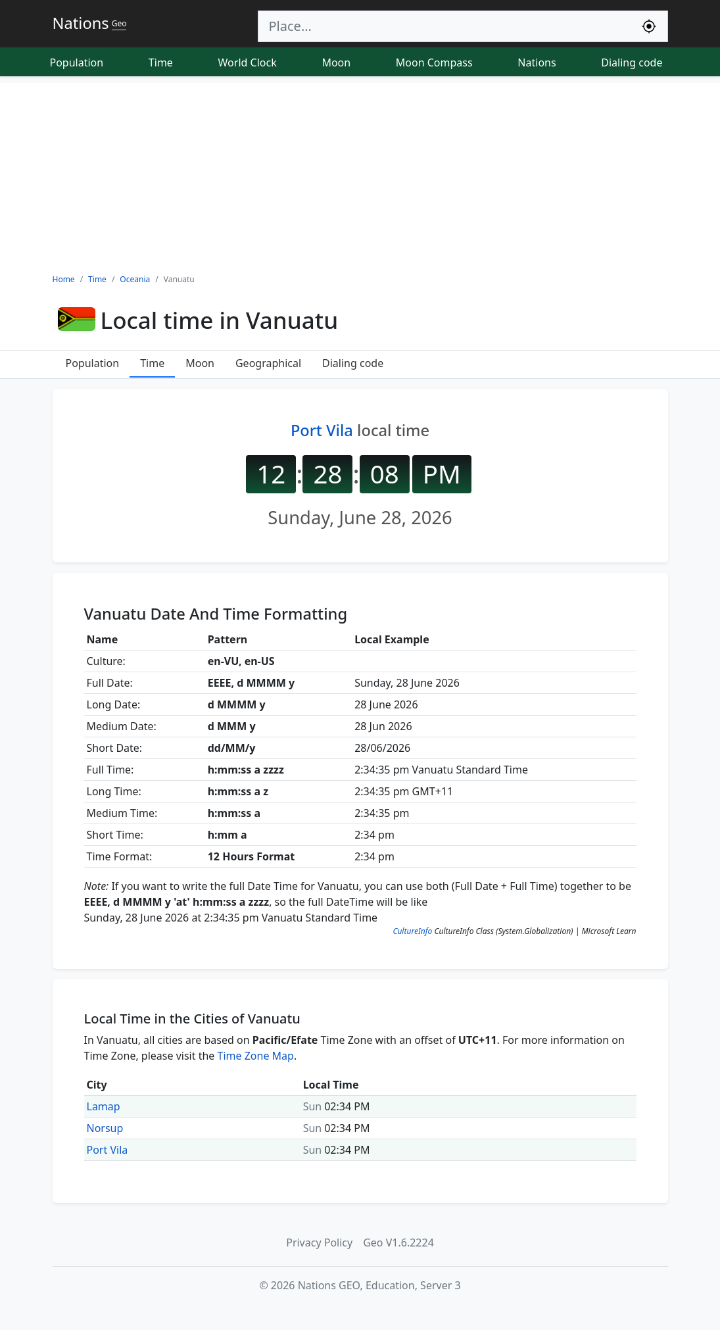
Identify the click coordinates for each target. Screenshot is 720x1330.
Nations (536, 62)
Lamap (103, 1106)
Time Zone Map (256, 1055)
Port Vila (322, 430)
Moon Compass (434, 62)
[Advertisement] (360, 175)
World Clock (247, 62)
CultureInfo (412, 931)
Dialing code (631, 62)
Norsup (105, 1128)
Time (161, 62)
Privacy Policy (319, 1242)
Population (77, 62)
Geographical (268, 363)
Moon (336, 62)
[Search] (444, 26)
